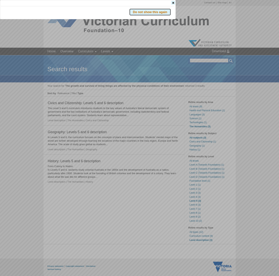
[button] (224, 59)
